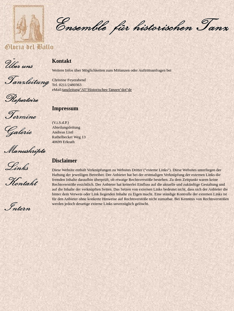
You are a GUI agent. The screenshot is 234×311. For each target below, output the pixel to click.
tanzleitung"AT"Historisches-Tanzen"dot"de (97, 89)
